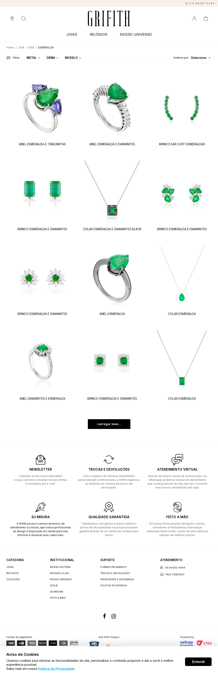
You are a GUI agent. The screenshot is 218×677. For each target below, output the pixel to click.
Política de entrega (113, 585)
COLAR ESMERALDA (182, 314)
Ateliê (54, 585)
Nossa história (60, 567)
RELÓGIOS (98, 34)
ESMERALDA (46, 47)
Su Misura (56, 591)
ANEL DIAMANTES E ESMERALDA (42, 398)
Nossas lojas (59, 573)
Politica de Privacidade (56, 669)
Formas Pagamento (113, 567)
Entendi (198, 662)
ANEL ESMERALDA (112, 314)
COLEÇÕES (13, 579)
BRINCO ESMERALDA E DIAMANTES (42, 229)
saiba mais (56, 535)
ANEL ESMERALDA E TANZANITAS (42, 144)
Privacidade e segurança (117, 579)
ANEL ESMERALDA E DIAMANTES (112, 144)
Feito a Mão (58, 597)
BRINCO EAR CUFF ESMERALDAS (182, 144)
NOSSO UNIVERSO (136, 34)
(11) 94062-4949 (172, 567)
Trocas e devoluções (115, 573)
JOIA (21, 47)
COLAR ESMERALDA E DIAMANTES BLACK (112, 229)
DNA (31, 47)
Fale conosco (172, 574)
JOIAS (71, 34)
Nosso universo (61, 579)
